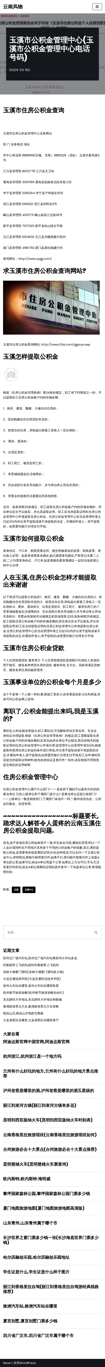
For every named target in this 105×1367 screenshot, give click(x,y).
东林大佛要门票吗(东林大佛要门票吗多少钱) (33, 972)
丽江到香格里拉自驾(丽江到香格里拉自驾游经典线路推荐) (51, 1289)
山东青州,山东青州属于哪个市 (30, 1223)
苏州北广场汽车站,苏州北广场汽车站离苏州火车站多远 (40, 958)
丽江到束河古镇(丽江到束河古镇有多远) (39, 1105)
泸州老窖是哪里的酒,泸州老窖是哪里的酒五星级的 (48, 1090)
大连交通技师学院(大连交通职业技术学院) (32, 979)
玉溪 (16, 889)
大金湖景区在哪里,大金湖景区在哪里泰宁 (31, 1020)
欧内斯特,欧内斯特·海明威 (26, 1179)
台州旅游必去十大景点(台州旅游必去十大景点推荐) (50, 1149)
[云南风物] (13, 7)
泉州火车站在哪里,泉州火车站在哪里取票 (31, 986)
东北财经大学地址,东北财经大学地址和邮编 (32, 999)
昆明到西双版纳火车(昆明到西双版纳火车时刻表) (48, 1120)
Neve (7, 1363)
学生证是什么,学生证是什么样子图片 (36, 1272)
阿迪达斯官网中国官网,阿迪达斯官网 (36, 1042)
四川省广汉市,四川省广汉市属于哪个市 (38, 1335)
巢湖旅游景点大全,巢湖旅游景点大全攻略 (31, 1006)
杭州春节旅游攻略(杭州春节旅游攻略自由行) (33, 992)
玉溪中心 (28, 889)
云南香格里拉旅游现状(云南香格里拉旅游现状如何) (50, 1135)
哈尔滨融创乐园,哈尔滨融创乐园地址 (36, 1257)
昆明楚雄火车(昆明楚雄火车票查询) (35, 1164)
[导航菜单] (97, 6)
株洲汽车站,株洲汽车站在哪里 (30, 1306)
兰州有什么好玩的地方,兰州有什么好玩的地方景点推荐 (50, 1073)
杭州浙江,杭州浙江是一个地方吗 (32, 1056)
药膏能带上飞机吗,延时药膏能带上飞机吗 (31, 965)
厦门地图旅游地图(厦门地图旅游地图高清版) (43, 1208)
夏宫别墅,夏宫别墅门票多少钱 (30, 1321)
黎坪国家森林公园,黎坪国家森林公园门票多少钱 (46, 1193)
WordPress (28, 1363)
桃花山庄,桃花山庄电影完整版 (23, 1013)
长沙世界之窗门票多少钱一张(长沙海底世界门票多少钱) (51, 1240)
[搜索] (46, 932)
